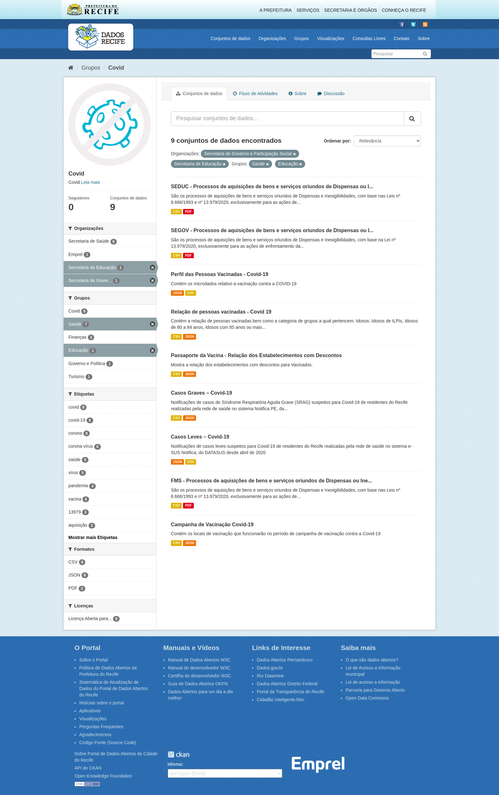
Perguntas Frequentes (101, 726)
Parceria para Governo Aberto (375, 690)
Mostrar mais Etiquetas (92, 537)
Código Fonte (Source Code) (107, 742)
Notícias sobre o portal (101, 702)
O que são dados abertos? (372, 659)
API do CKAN (88, 768)
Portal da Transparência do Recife (290, 691)
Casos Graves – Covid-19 (201, 393)
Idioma (175, 764)
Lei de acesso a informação (373, 682)
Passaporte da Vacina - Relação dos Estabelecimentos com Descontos (256, 355)
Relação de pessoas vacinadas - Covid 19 (221, 312)
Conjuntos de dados (230, 38)
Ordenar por (337, 140)
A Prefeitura (276, 10)
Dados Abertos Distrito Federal (287, 683)
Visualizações (330, 38)
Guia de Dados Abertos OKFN (198, 683)
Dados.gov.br (270, 667)
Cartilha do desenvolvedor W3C (199, 675)
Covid (116, 68)
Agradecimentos (95, 734)
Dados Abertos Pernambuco (285, 659)
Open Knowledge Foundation (103, 775)
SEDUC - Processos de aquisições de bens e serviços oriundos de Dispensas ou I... (272, 186)
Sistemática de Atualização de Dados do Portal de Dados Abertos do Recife (113, 688)
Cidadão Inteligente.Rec (280, 699)
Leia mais (90, 182)
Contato (402, 38)
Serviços (308, 10)
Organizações (272, 38)
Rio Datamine (270, 675)
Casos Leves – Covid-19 (200, 436)
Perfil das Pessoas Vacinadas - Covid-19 (219, 274)
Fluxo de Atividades (255, 93)
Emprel (318, 765)
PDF (188, 211)
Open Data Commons (367, 698)
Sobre (424, 38)
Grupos (301, 38)
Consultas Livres (369, 38)
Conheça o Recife (404, 10)
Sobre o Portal (93, 659)
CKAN (178, 754)
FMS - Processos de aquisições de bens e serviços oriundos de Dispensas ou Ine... (271, 480)
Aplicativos (90, 710)
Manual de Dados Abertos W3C (199, 659)
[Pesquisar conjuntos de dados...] (287, 118)
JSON (177, 293)
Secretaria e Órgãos (350, 10)
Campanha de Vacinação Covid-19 (212, 524)
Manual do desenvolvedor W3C (199, 667)
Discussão (330, 93)
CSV (176, 211)
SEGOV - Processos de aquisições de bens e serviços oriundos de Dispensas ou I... (272, 230)
